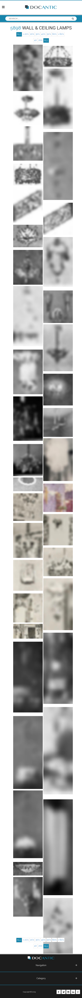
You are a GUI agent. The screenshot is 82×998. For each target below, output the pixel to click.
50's (49, 34)
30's (37, 34)
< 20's (25, 34)
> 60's (62, 34)
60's (55, 34)
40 (35, 40)
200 (41, 40)
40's (43, 34)
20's (31, 34)
